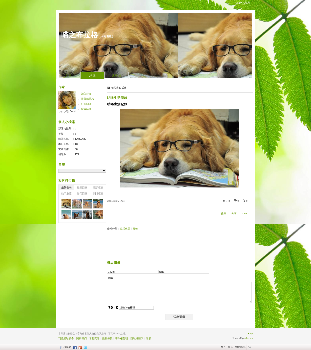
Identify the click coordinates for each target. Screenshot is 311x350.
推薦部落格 (87, 98)
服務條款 (107, 338)
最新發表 (66, 187)
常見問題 (94, 338)
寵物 (135, 228)
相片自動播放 (119, 87)
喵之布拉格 (79, 35)
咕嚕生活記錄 (117, 97)
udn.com (248, 338)
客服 (148, 338)
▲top (250, 333)
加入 (230, 346)
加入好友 (86, 93)
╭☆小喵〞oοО (67, 111)
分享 (234, 213)
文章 (68, 75)
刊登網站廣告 (66, 338)
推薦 (223, 213)
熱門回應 (82, 193)
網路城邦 (240, 346)
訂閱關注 (86, 103)
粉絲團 (67, 346)
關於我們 (81, 338)
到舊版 (108, 36)
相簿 (92, 75)
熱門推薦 (98, 193)
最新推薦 (98, 187)
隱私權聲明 (137, 338)
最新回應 (82, 187)
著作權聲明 (121, 338)
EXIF (245, 213)
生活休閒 (125, 228)
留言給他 (86, 109)
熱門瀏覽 (66, 193)
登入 (223, 346)
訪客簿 (116, 75)
